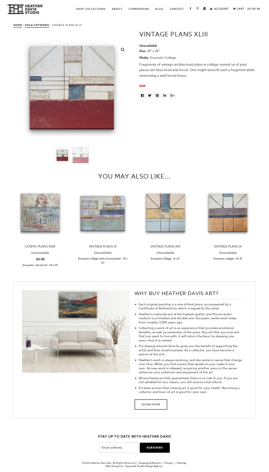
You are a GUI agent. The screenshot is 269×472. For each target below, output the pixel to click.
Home (17, 25)
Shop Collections (90, 8)
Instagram (204, 9)
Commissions (139, 8)
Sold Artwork (37, 25)
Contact (177, 8)
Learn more (150, 404)
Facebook (190, 9)
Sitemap (181, 463)
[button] (123, 49)
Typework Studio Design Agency (144, 466)
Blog (159, 8)
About (117, 8)
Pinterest (197, 9)
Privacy (169, 463)
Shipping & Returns (149, 463)
